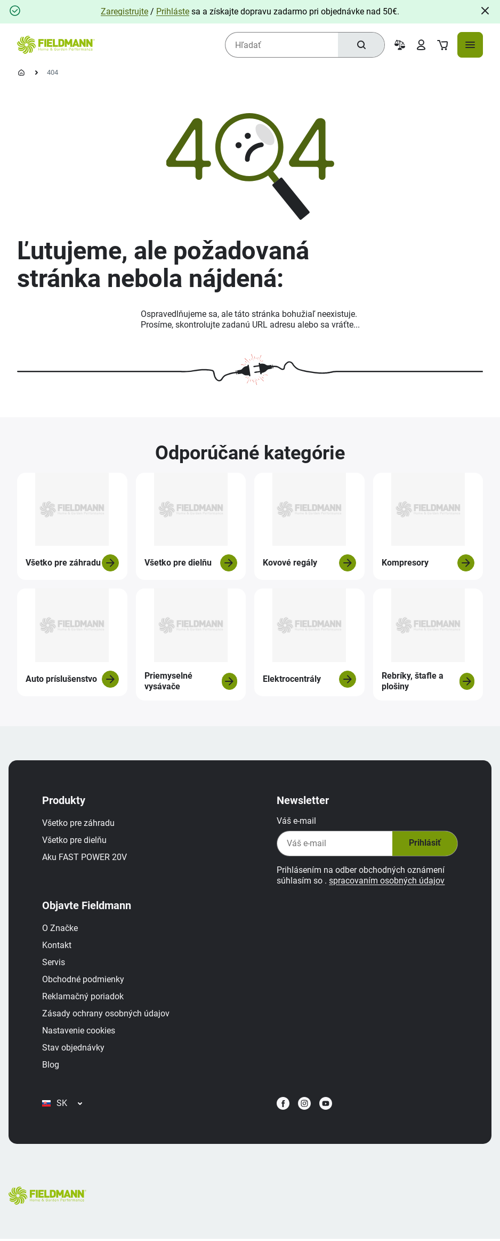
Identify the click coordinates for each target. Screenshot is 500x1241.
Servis (54, 963)
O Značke (60, 929)
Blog (51, 1065)
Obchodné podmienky (84, 980)
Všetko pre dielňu (75, 841)
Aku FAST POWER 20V (85, 858)
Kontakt (57, 946)
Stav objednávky (74, 1048)
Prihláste (172, 11)
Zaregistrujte (124, 11)
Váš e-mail (296, 821)
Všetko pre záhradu (79, 823)
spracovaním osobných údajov (386, 881)
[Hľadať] (360, 45)
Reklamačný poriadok (83, 997)
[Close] (485, 10)
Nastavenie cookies (79, 1031)
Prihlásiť (424, 844)
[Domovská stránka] (21, 72)
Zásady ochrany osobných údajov (106, 1014)
